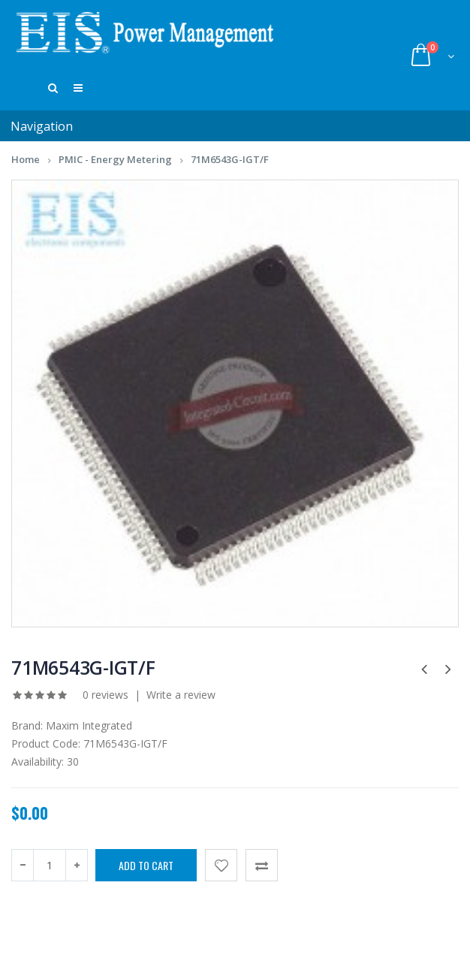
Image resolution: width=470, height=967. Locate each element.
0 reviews (105, 701)
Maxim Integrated (89, 731)
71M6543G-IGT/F (230, 165)
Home (25, 165)
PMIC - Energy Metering (115, 165)
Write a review (180, 701)
